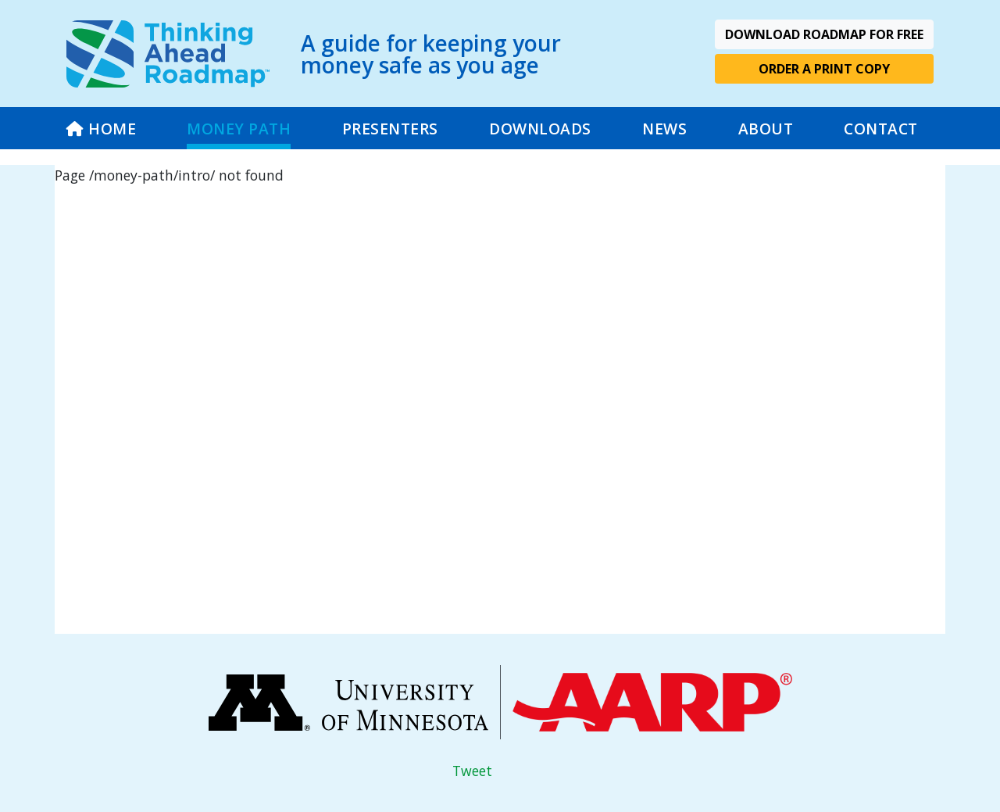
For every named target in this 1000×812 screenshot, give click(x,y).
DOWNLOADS (540, 128)
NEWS (664, 128)
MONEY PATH (239, 128)
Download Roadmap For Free (824, 34)
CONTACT (881, 128)
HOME (101, 128)
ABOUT (766, 128)
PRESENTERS (390, 128)
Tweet (472, 770)
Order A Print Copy (824, 68)
